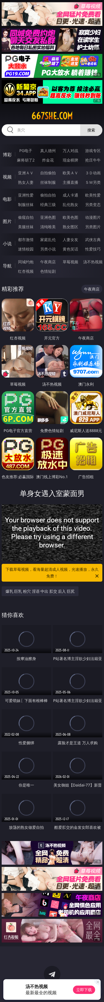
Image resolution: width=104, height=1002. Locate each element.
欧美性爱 (93, 195)
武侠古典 (93, 239)
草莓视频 (70, 261)
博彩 (7, 155)
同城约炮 (26, 261)
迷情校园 (26, 249)
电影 (7, 199)
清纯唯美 (48, 226)
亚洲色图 (48, 217)
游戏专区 (93, 150)
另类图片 (93, 226)
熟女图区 (70, 226)
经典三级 (48, 204)
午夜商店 (48, 261)
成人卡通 (70, 195)
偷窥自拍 (26, 217)
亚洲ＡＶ (26, 172)
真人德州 (48, 150)
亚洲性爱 (26, 195)
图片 (7, 221)
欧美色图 (70, 217)
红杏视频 (26, 271)
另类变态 (93, 204)
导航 (7, 266)
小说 (7, 243)
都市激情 (26, 239)
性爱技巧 (93, 249)
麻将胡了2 (26, 160)
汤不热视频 (93, 261)
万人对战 (70, 150)
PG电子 (25, 150)
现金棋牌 (70, 160)
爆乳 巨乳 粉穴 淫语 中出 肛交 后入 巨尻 (40, 591)
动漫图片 (93, 217)
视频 (7, 177)
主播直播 (70, 182)
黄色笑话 (70, 249)
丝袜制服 (48, 182)
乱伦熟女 (70, 204)
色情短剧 (48, 271)
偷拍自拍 (48, 195)
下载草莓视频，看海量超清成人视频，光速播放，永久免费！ (53, 573)
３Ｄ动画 (93, 172)
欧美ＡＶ (70, 172)
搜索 (91, 130)
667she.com (52, 115)
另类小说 (48, 249)
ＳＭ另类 (93, 182)
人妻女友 (70, 239)
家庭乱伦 (48, 239)
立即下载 (84, 989)
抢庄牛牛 (93, 160)
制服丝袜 (26, 204)
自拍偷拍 (48, 172)
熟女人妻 (26, 182)
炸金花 (48, 160)
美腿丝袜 (26, 226)
